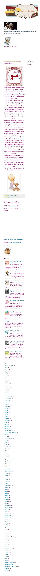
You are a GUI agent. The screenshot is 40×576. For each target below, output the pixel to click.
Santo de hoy (8, 540)
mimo (6, 489)
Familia (6, 441)
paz (6, 503)
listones (6, 473)
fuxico (6, 457)
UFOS (6, 558)
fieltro (6, 443)
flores (6, 451)
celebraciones (8, 400)
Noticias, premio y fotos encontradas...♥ (15, 331)
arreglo (6, 374)
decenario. (7, 426)
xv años (6, 570)
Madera (6, 479)
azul (6, 380)
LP (5, 477)
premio (6, 512)
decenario (7, 424)
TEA (6, 546)
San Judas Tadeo (9, 536)
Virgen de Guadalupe (9, 562)
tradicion (7, 556)
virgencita (7, 568)
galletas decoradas (9, 459)
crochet (6, 414)
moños (6, 493)
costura (6, 410)
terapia (6, 550)
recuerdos (7, 518)
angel (6, 372)
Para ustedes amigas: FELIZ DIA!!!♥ (16, 262)
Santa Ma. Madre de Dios (11, 538)
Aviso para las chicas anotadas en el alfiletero (17, 301)
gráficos (6, 463)
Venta (6, 560)
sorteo (6, 544)
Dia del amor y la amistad (10, 432)
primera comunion (8, 514)
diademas (7, 434)
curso (6, 422)
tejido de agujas (8, 548)
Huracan (6, 465)
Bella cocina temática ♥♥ (15, 281)
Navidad (6, 497)
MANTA (6, 483)
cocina (6, 404)
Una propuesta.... (13, 311)
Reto (6, 528)
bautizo (6, 382)
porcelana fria (8, 507)
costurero (7, 412)
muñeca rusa (7, 495)
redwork (9, 197)
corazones (7, 406)
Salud (6, 534)
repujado (7, 526)
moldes (6, 491)
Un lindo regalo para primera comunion (16, 290)
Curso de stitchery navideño (16, 351)
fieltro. (6, 445)
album (6, 368)
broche (6, 390)
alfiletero (7, 370)
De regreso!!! (13, 272)
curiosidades (7, 420)
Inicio (15, 239)
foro (6, 453)
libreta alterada (8, 471)
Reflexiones (7, 522)
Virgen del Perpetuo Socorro (11, 566)
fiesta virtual (8, 447)
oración (6, 499)
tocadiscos (7, 554)
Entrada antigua (20, 239)
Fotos (6, 455)
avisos (6, 376)
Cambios (6, 394)
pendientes (7, 505)
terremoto (7, 552)
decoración (7, 428)
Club (6, 402)
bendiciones (7, 384)
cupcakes (7, 418)
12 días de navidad (9, 366)
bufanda (6, 392)
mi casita (7, 487)
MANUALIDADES (8, 485)
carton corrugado (8, 396)
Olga (12, 137)
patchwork (7, 501)
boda (6, 386)
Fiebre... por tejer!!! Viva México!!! (17, 341)
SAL (13, 197)
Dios (6, 437)
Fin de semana (8, 449)
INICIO (6, 467)
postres (6, 509)
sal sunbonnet (8, 532)
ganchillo (6, 461)
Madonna (7, 481)
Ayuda (6, 378)
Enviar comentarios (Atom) (15, 242)
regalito (6, 524)
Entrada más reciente (8, 239)
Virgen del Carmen (9, 564)
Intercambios (7, 469)
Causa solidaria (8, 398)
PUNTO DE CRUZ (9, 516)
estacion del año (8, 439)
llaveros (6, 475)
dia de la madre (8, 430)
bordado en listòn (9, 388)
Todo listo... (7, 321)
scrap (6, 542)
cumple (6, 416)
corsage (6, 408)
